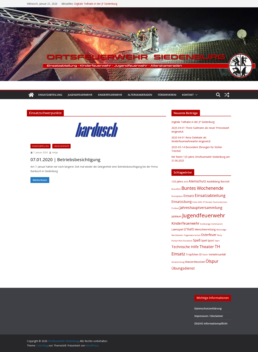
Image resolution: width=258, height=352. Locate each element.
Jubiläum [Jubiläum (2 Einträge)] (176, 216)
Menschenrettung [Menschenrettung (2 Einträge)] (205, 229)
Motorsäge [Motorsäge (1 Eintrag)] (221, 229)
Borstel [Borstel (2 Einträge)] (225, 181)
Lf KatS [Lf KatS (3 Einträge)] (189, 229)
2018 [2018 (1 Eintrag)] (186, 181)
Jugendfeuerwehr (80, 94)
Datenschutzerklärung (208, 308)
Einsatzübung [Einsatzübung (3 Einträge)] (181, 202)
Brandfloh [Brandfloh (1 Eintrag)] (176, 189)
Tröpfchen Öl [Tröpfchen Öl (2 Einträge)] (194, 254)
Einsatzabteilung (50, 94)
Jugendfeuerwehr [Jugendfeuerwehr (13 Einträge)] (203, 215)
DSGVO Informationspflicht (211, 323)
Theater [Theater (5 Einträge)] (206, 246)
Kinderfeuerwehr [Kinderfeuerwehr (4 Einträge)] (185, 223)
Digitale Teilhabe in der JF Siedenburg (95, 3)
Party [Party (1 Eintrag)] (219, 235)
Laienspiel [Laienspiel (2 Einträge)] (177, 229)
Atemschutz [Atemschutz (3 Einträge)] (197, 181)
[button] (196, 94)
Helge (55, 152)
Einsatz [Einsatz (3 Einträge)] (188, 196)
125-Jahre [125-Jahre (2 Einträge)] (177, 181)
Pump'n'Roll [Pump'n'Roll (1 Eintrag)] (177, 240)
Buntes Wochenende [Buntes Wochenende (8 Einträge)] (202, 188)
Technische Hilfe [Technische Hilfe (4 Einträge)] (185, 246)
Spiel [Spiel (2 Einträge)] (204, 240)
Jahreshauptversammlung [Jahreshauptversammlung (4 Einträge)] (201, 207)
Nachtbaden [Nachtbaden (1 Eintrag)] (177, 235)
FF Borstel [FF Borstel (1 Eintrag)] (207, 202)
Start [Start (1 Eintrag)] (217, 240)
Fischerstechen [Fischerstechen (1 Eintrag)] (220, 202)
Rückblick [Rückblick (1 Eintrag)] (187, 240)
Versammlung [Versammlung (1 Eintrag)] (177, 262)
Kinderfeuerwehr (110, 94)
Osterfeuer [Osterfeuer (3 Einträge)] (208, 235)
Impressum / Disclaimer (208, 316)
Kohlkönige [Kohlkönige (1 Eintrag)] (205, 224)
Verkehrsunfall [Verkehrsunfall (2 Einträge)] (217, 254)
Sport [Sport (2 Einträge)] (210, 240)
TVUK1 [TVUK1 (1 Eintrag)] (205, 254)
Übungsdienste (61, 146)
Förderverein (167, 94)
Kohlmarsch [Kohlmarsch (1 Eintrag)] (217, 224)
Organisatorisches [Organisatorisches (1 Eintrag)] (192, 235)
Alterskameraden (140, 94)
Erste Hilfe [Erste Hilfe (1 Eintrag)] (197, 202)
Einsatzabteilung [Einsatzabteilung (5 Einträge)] (210, 195)
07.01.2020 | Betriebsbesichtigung (65, 159)
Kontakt (188, 94)
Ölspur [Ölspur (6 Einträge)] (212, 261)
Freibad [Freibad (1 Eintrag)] (175, 208)
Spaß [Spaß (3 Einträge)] (196, 240)
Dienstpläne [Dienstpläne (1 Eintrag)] (177, 196)
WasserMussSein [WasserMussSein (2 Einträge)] (195, 261)
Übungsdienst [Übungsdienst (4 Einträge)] (183, 268)
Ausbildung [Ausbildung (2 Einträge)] (213, 181)
